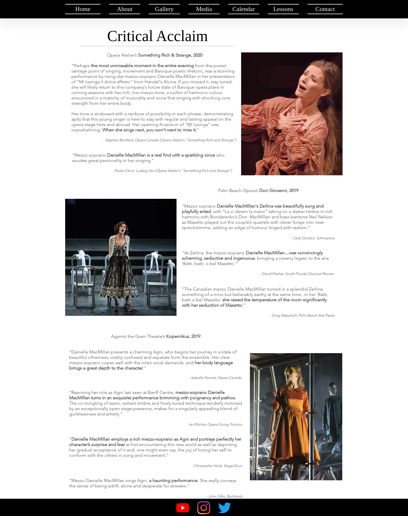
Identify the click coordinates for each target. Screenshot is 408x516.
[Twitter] (224, 507)
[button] (124, 9)
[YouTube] (182, 507)
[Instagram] (203, 507)
